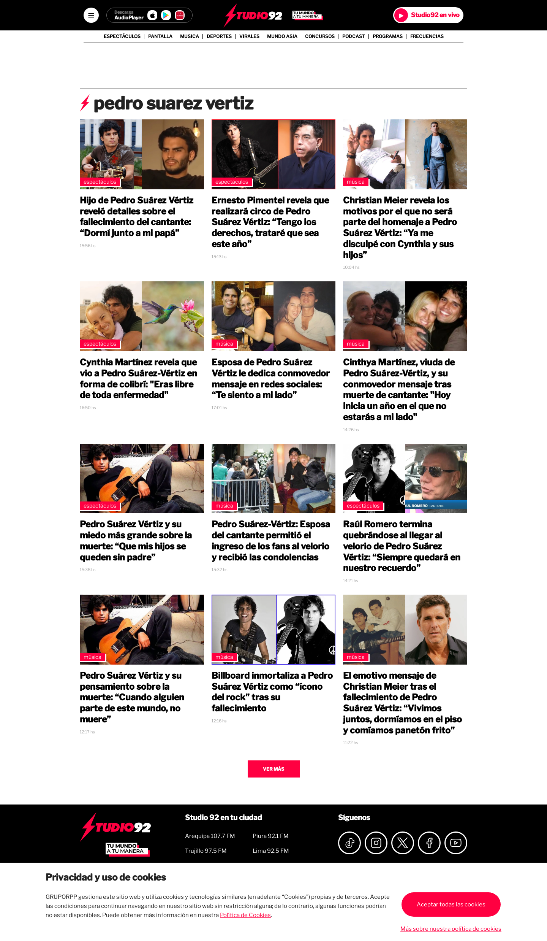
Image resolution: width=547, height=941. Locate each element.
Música (356, 181)
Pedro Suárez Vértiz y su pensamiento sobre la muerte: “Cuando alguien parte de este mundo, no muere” (132, 697)
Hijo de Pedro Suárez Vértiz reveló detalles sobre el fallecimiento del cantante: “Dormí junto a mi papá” (136, 216)
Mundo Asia (282, 36)
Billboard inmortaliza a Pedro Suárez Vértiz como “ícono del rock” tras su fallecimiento (272, 692)
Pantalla (160, 36)
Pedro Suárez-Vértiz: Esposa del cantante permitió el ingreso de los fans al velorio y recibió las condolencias (271, 540)
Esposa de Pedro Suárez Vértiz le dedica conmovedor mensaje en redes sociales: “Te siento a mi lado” (271, 378)
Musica (189, 36)
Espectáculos (122, 36)
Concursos (320, 36)
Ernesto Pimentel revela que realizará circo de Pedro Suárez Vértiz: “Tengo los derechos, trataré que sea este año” (270, 222)
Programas (388, 36)
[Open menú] (91, 15)
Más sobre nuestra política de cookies (450, 928)
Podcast (353, 36)
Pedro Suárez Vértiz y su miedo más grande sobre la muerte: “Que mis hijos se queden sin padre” (136, 540)
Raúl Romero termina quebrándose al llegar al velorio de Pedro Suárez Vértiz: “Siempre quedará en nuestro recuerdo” (401, 546)
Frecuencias (427, 36)
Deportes (219, 36)
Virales (249, 36)
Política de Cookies (245, 915)
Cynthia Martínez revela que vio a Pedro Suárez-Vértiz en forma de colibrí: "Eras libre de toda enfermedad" (138, 378)
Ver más (273, 769)
